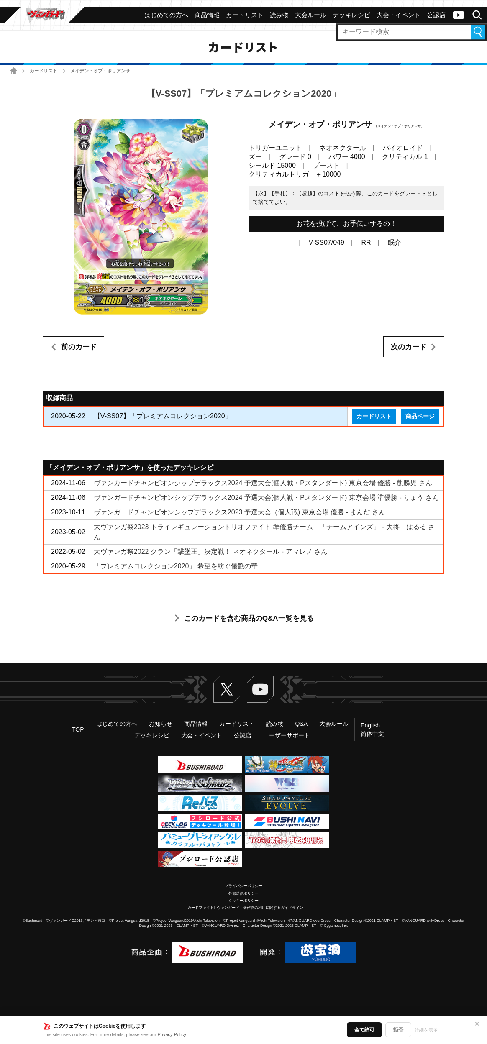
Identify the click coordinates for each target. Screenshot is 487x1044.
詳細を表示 (426, 1029)
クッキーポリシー (243, 900)
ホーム (13, 70)
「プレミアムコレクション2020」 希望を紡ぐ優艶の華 (176, 566)
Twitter (226, 689)
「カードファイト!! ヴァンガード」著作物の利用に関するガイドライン (244, 908)
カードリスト (43, 70)
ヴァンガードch (458, 15)
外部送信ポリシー (243, 893)
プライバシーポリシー (243, 886)
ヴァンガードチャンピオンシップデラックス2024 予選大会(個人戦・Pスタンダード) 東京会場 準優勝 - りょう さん (266, 497)
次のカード (408, 347)
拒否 (398, 1030)
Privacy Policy (172, 1034)
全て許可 (364, 1030)
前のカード (79, 347)
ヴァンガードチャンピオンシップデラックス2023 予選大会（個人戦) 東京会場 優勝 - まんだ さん (239, 512)
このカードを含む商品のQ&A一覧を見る (249, 618)
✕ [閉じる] (476, 1024)
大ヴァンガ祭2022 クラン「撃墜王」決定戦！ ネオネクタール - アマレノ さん (211, 551)
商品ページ (420, 416)
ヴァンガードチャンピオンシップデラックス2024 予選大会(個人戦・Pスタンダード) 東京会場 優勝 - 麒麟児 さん (263, 482)
